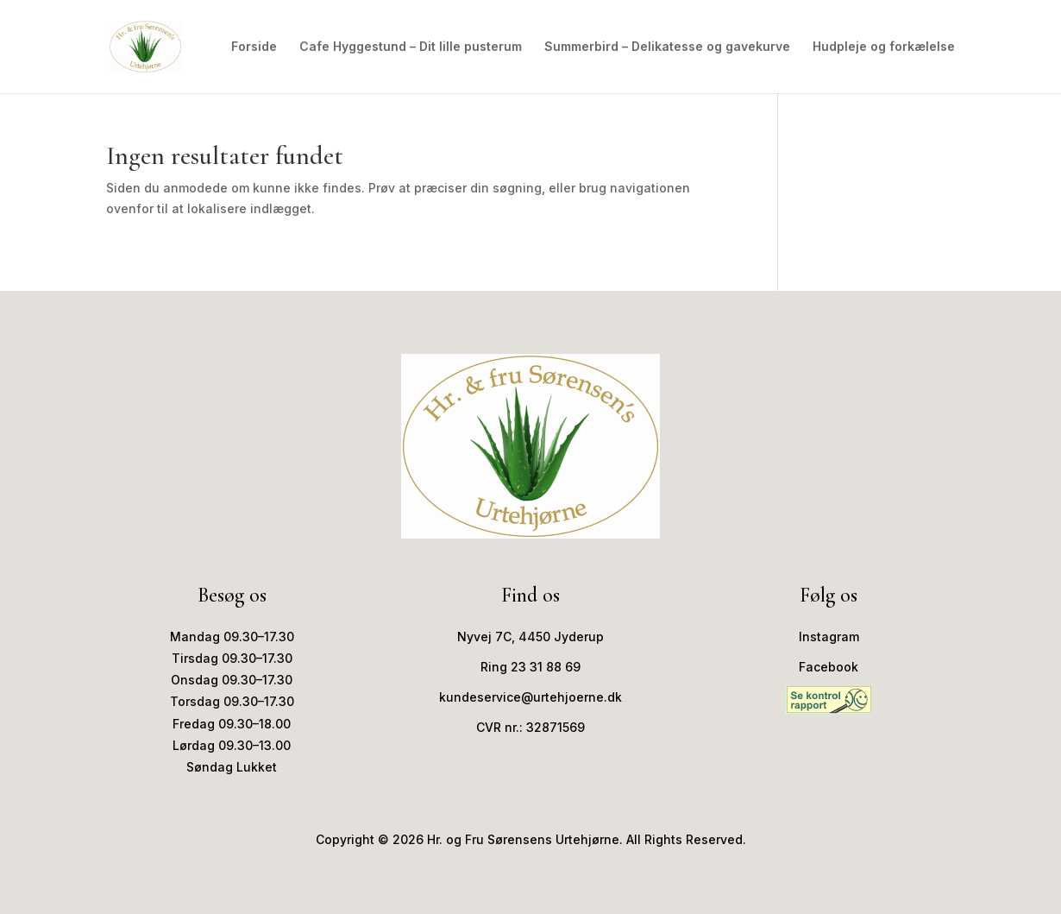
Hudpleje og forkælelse (884, 47)
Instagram (829, 636)
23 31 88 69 (546, 666)
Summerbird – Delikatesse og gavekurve (667, 47)
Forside (254, 47)
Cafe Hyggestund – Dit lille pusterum (410, 47)
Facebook (828, 666)
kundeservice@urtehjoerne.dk (530, 697)
